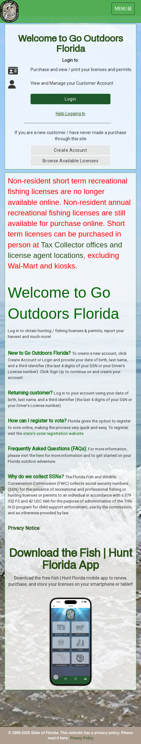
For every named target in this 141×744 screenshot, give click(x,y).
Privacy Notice (24, 528)
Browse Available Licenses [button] (71, 160)
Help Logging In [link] (70, 113)
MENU (125, 8)
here (40, 455)
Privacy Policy (81, 738)
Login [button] (70, 99)
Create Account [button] (70, 150)
